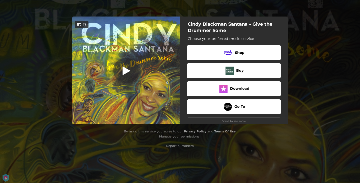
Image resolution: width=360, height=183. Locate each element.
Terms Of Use (225, 131)
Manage (165, 136)
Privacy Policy (195, 131)
